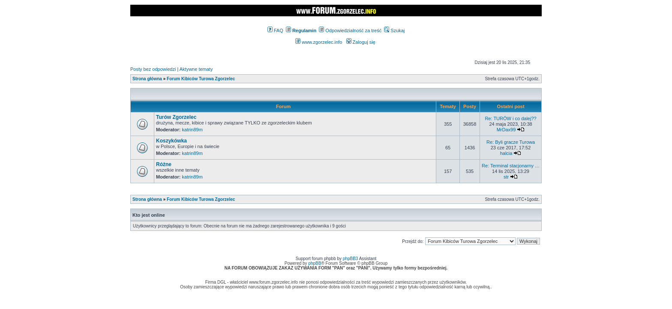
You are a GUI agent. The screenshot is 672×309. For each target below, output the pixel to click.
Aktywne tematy (196, 69)
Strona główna (147, 78)
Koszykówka (171, 141)
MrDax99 (506, 129)
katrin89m (192, 129)
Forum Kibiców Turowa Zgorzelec (201, 78)
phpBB (314, 263)
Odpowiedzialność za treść (350, 30)
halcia (506, 153)
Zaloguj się (360, 42)
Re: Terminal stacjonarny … (511, 165)
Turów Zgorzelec (176, 117)
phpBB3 (350, 258)
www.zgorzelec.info (318, 42)
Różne (163, 164)
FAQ (275, 30)
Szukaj (394, 30)
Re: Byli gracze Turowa (510, 142)
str (506, 176)
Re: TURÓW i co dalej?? (510, 118)
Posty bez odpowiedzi (153, 69)
